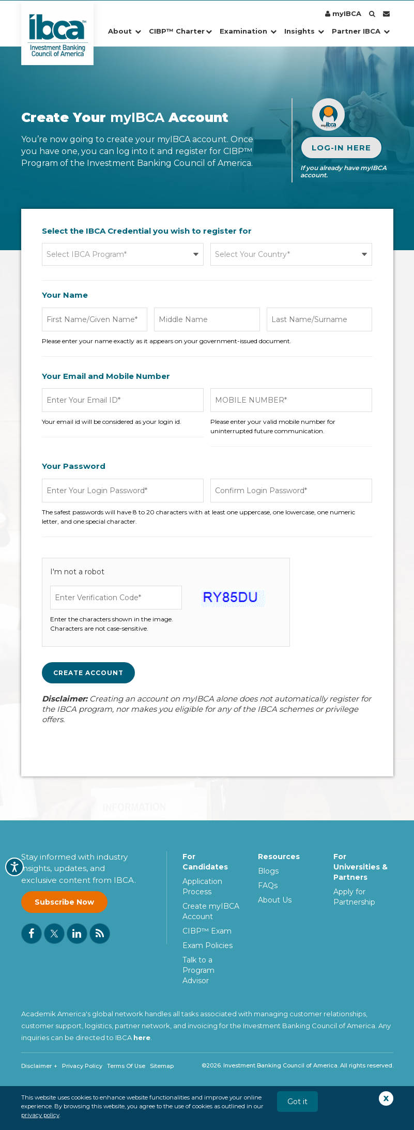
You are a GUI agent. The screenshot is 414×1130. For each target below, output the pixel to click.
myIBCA (343, 13)
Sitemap (162, 1066)
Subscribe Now (64, 902)
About (124, 31)
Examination (248, 31)
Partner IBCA (361, 31)
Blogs (268, 871)
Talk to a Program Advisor (198, 970)
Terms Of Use (126, 1066)
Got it (297, 1101)
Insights (304, 31)
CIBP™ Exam (207, 931)
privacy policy (40, 1115)
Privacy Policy (82, 1066)
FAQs (268, 885)
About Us (275, 900)
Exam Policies (207, 945)
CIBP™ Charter (180, 31)
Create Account (88, 673)
